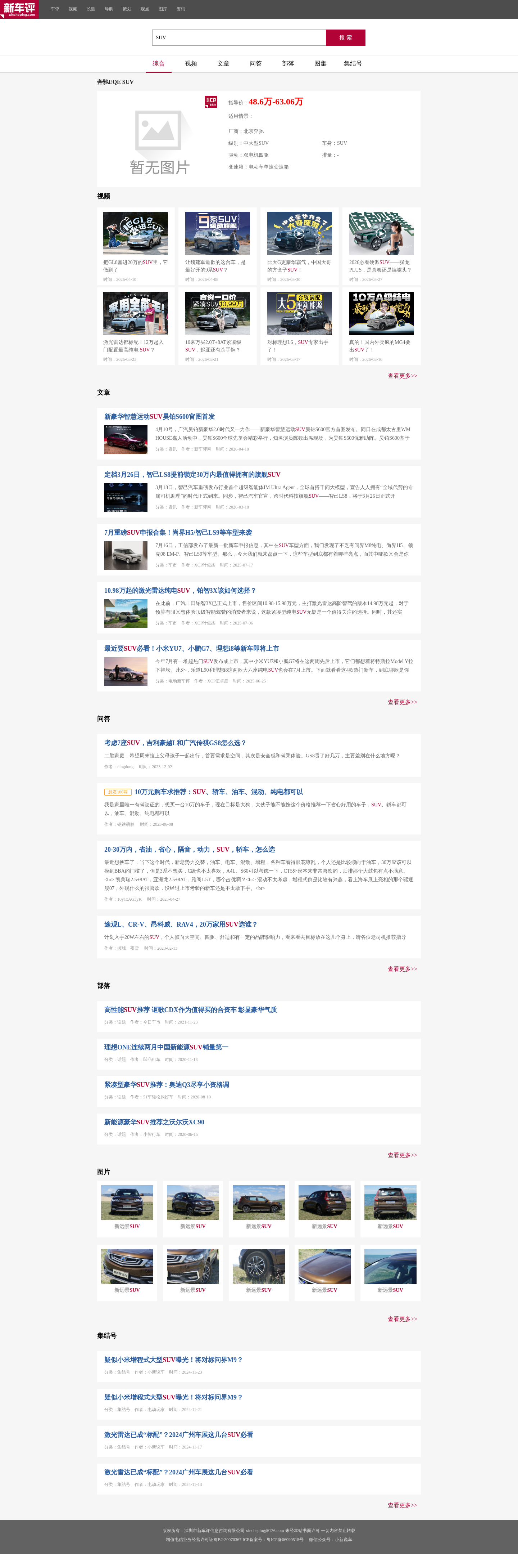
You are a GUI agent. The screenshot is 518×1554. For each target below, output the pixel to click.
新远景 (127, 1226)
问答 (256, 63)
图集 (320, 63)
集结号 (353, 63)
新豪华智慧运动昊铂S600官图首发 (159, 416)
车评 (55, 9)
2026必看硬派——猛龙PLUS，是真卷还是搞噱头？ (380, 266)
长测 (91, 9)
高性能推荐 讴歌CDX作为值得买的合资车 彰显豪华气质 (190, 1009)
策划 (127, 9)
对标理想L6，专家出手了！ (297, 346)
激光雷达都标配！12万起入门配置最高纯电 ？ (133, 346)
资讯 (181, 9)
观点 (145, 9)
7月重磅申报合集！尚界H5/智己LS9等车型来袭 (178, 532)
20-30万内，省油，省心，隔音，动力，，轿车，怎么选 (189, 849)
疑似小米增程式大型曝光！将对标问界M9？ (173, 1359)
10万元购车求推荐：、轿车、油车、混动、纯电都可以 (219, 792)
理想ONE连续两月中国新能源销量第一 (166, 1047)
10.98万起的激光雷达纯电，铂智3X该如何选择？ (180, 590)
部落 (288, 63)
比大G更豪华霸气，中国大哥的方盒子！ (299, 266)
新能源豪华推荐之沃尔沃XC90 (154, 1122)
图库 (163, 9)
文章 (223, 63)
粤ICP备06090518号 (285, 1539)
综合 (159, 63)
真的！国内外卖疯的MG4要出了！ (379, 346)
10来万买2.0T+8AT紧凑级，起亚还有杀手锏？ (213, 346)
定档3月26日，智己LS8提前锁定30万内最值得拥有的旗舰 (192, 474)
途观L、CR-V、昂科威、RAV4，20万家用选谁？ (181, 924)
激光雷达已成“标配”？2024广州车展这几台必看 (178, 1434)
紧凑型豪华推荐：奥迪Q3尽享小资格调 (166, 1084)
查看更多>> (402, 376)
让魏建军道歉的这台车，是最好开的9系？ (215, 266)
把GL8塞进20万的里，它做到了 (135, 266)
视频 (73, 9)
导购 (109, 9)
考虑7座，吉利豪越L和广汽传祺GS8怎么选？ (175, 743)
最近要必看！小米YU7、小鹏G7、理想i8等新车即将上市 (191, 648)
